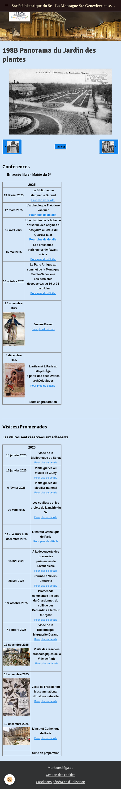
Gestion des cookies (60, 775)
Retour (60, 146)
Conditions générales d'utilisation (60, 782)
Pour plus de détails (43, 200)
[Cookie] (9, 779)
